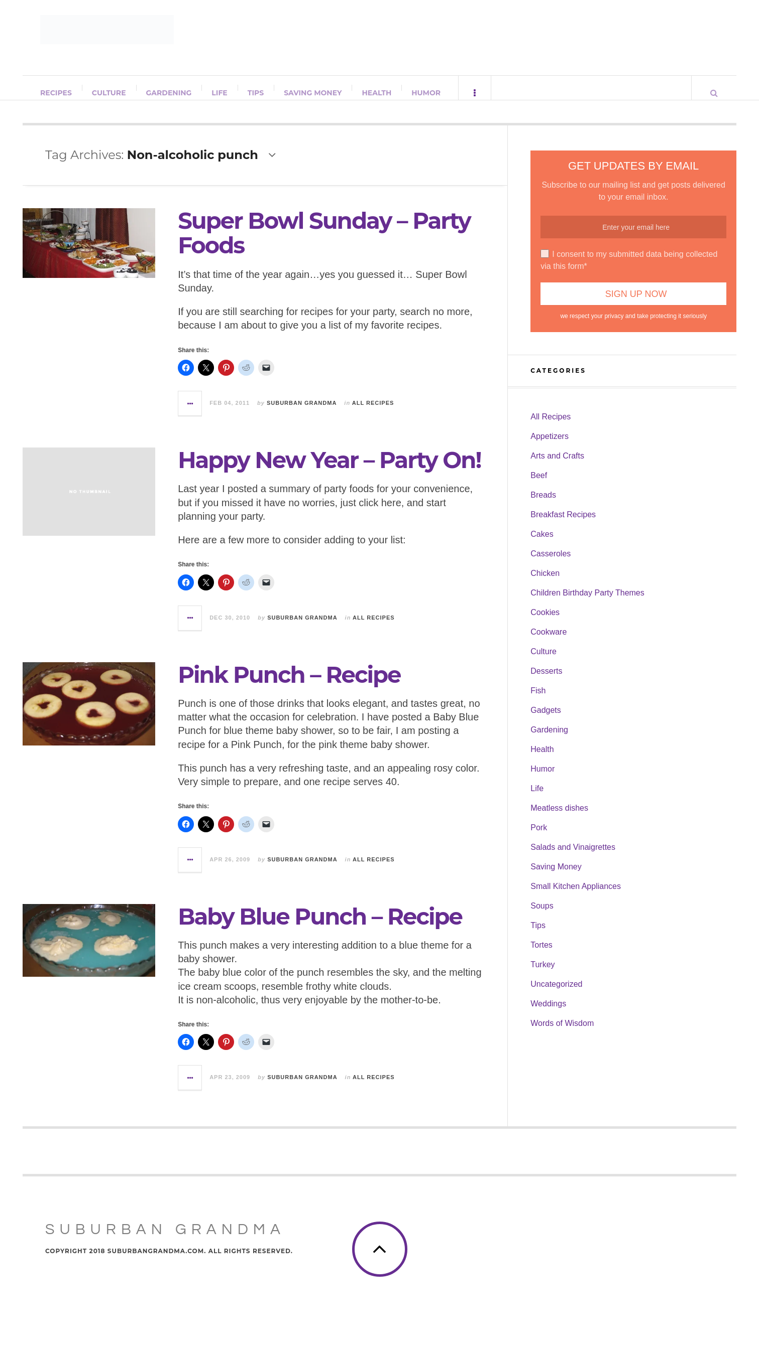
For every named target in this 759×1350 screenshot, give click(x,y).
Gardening (169, 92)
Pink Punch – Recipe (289, 684)
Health (377, 92)
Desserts (546, 681)
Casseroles (550, 563)
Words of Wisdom (562, 1033)
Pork (538, 837)
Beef (538, 485)
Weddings (548, 1013)
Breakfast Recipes (563, 524)
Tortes (541, 955)
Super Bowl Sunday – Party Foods (324, 243)
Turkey (542, 974)
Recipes (56, 92)
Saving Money (313, 92)
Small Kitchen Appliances (575, 896)
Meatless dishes (559, 818)
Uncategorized (556, 994)
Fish (538, 700)
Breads (543, 505)
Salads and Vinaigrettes (572, 857)
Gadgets (545, 720)
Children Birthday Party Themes (587, 602)
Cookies (545, 622)
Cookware (548, 642)
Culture (109, 92)
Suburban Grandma (302, 413)
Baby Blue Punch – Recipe (320, 926)
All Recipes (373, 413)
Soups (541, 916)
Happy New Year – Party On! (329, 470)
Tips (256, 92)
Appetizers (549, 446)
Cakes (541, 544)
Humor (426, 92)
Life (220, 92)
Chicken (545, 583)
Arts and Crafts (557, 466)
